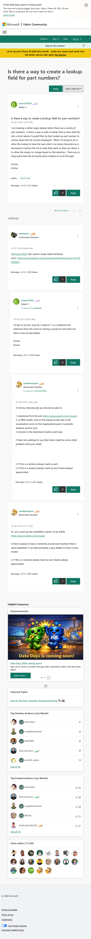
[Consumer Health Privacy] (46, 930)
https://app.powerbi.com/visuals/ (60, 415)
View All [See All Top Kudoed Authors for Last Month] (15, 832)
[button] (56, 88)
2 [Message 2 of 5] (20, 573)
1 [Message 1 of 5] (20, 185)
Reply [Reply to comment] (73, 279)
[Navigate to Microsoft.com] (10, 24)
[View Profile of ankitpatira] (24, 233)
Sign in (56, 38)
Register (44, 38)
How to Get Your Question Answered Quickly (34, 700)
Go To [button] (76, 39)
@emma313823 (19, 254)
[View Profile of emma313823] (25, 103)
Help (65, 38)
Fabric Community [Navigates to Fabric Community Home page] (35, 24)
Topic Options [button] (72, 88)
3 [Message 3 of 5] (20, 272)
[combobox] (65, 46)
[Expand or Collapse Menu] (4, 32)
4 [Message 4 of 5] (22, 355)
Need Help (25, 178)
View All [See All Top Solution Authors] (15, 767)
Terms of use (7, 914)
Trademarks (7, 919)
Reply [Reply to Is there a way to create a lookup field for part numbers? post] (73, 193)
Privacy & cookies (9, 909)
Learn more (9, 15)
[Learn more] (20, 675)
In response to (31, 308)
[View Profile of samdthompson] (30, 383)
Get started (60, 54)
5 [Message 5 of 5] (25, 482)
